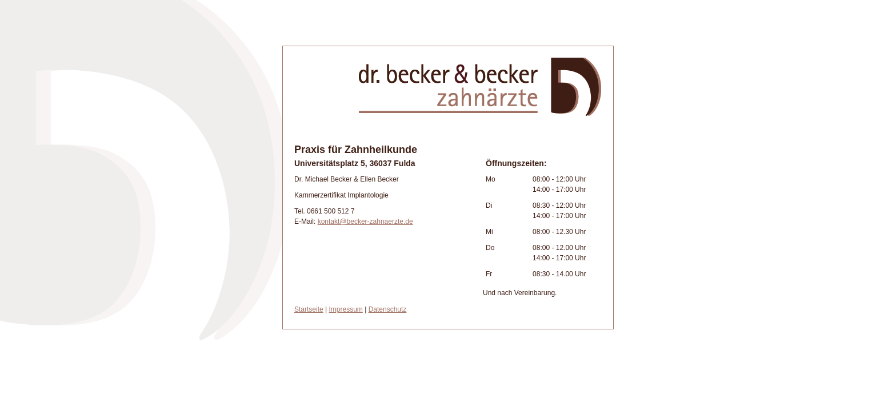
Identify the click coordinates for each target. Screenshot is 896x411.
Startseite (308, 309)
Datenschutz (388, 309)
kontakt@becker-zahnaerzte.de (365, 221)
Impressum (346, 309)
